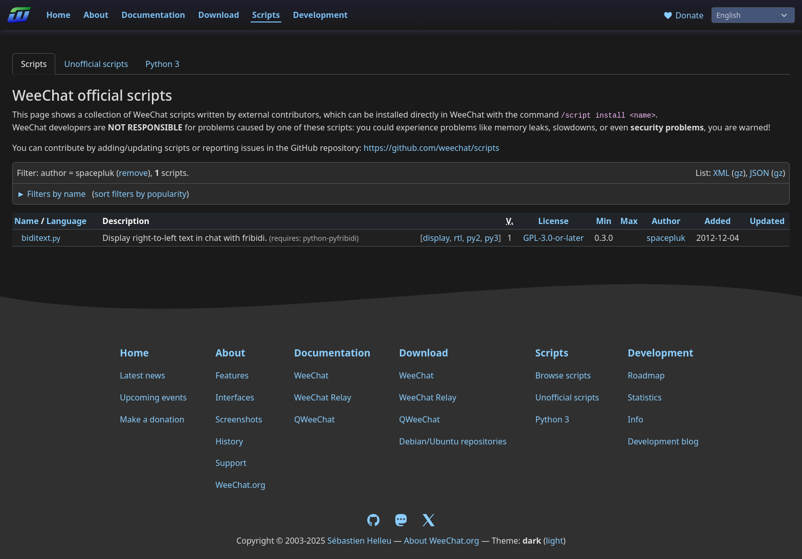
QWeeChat (314, 419)
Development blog (663, 441)
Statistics (644, 397)
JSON (759, 172)
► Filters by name (51, 193)
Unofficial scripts (96, 64)
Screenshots (238, 419)
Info (635, 419)
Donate (683, 15)
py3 (492, 237)
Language (67, 221)
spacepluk (666, 237)
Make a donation (152, 419)
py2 (473, 237)
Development (320, 14)
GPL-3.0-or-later (553, 237)
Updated (767, 221)
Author (666, 221)
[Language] (753, 15)
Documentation (153, 14)
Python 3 (162, 64)
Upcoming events (153, 397)
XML (721, 172)
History (229, 441)
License (553, 221)
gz (738, 172)
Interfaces (234, 397)
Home (58, 14)
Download (218, 14)
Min (603, 221)
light (554, 540)
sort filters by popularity (141, 193)
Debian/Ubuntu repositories (452, 441)
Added (718, 221)
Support (230, 462)
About (95, 14)
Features (232, 375)
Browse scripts (563, 375)
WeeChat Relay (322, 397)
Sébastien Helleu (359, 540)
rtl (458, 237)
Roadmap (646, 375)
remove (133, 172)
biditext (40, 237)
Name (26, 221)
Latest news (142, 375)
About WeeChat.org (441, 540)
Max (629, 221)
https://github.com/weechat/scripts (431, 147)
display (436, 237)
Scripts (266, 14)
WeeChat (311, 375)
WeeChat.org (240, 484)
